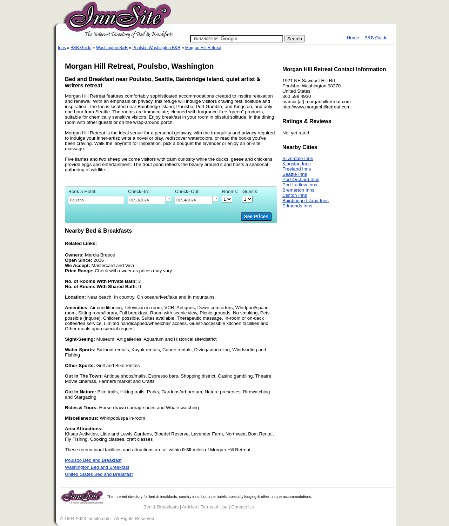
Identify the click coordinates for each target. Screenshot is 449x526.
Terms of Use (214, 507)
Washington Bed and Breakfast (97, 467)
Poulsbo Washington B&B (156, 47)
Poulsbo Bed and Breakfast (93, 460)
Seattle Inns (294, 174)
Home (353, 37)
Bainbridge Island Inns (305, 200)
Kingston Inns (296, 163)
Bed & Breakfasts (161, 507)
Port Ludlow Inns (299, 184)
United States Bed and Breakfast (99, 474)
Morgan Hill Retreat (203, 47)
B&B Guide (376, 37)
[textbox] (96, 200)
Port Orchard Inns (300, 179)
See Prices (256, 216)
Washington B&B (112, 47)
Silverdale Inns (297, 158)
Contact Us (242, 507)
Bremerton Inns (298, 190)
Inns (62, 47)
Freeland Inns (296, 169)
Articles (189, 507)
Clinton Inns (294, 195)
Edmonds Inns (297, 205)
